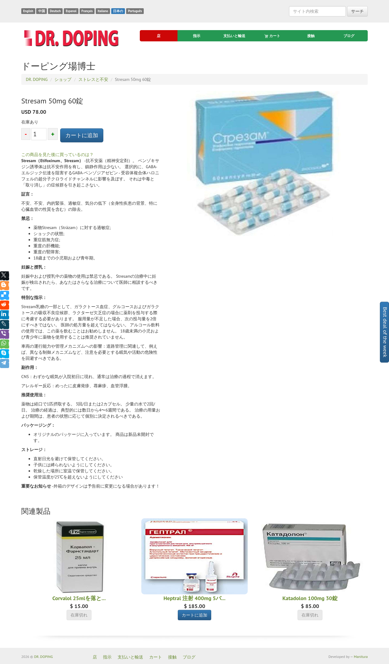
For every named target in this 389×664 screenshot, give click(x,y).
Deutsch (55, 11)
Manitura (361, 656)
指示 (196, 35)
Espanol (71, 11)
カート (272, 35)
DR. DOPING (43, 656)
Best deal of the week (385, 332)
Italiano (103, 11)
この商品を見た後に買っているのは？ (57, 154)
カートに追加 (81, 135)
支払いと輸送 (234, 35)
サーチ (357, 11)
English (28, 11)
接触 (311, 35)
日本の (118, 11)
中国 (41, 11)
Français (87, 11)
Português (135, 11)
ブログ (348, 35)
